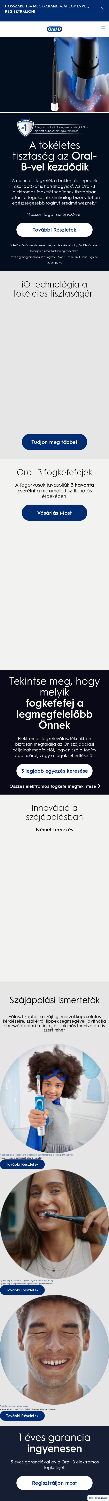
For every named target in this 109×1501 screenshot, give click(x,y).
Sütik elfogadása (98, 1498)
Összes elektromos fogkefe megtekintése (52, 786)
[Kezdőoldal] (54, 29)
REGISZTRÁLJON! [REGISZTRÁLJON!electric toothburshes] (20, 11)
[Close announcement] (102, 8)
